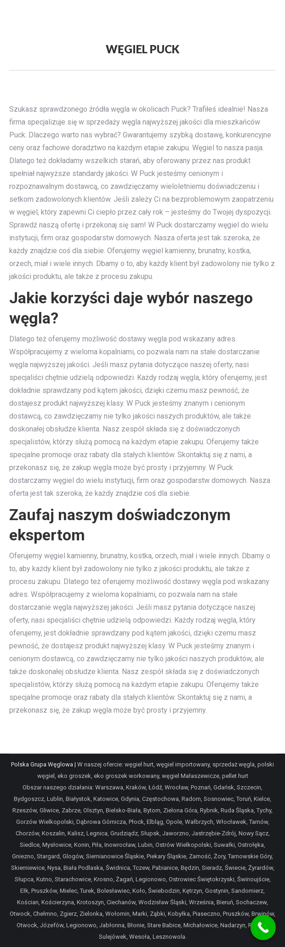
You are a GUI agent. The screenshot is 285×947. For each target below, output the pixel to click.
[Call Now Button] (263, 927)
